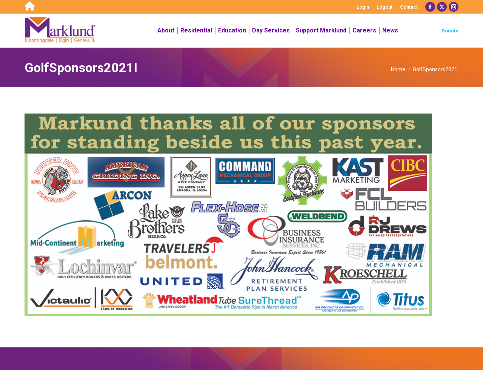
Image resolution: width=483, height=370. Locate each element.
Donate (449, 31)
